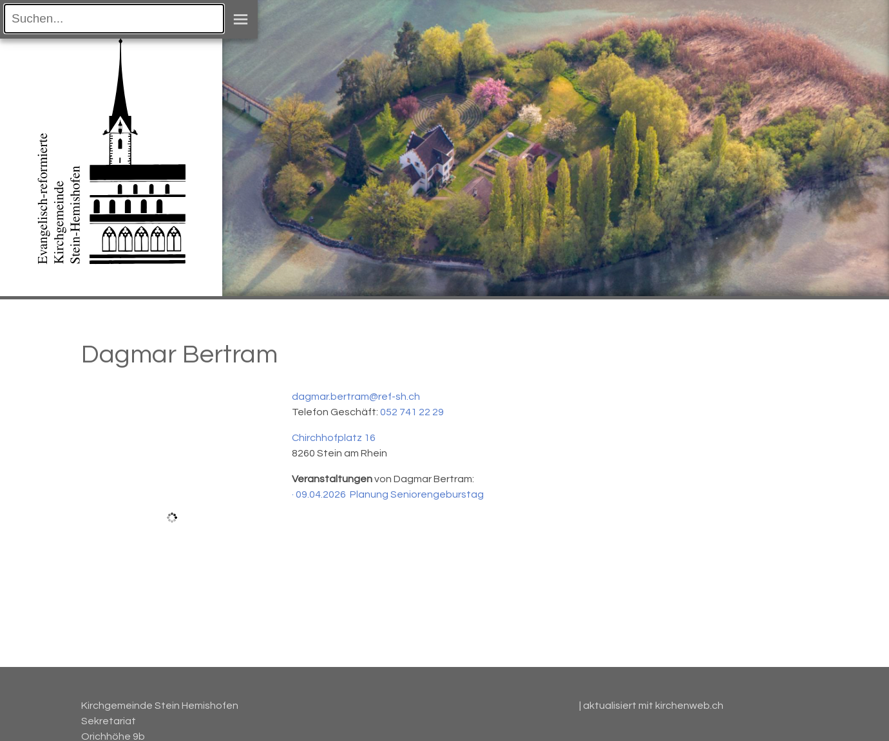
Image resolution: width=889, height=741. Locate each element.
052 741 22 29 (412, 412)
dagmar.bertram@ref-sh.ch (356, 396)
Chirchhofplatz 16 (334, 438)
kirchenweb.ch (689, 705)
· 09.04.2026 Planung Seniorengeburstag (388, 494)
